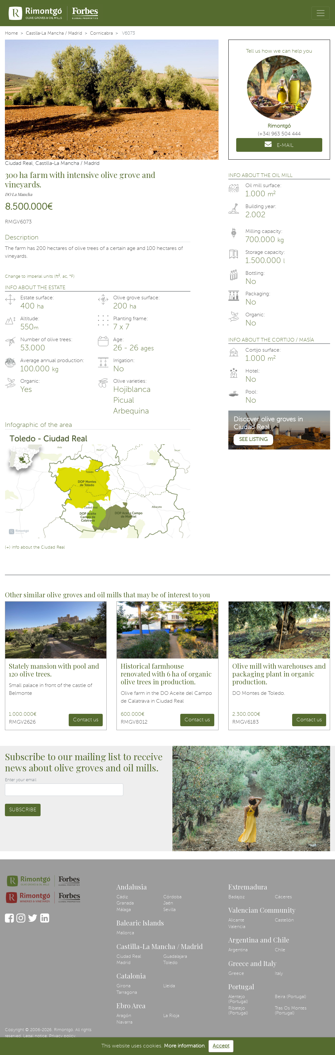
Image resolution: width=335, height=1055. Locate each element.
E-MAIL (279, 144)
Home (11, 33)
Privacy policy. (62, 1036)
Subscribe (22, 810)
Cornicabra (101, 33)
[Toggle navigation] (320, 13)
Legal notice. (35, 1036)
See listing (253, 439)
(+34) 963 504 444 (279, 134)
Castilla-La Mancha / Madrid (54, 33)
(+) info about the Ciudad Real (35, 547)
